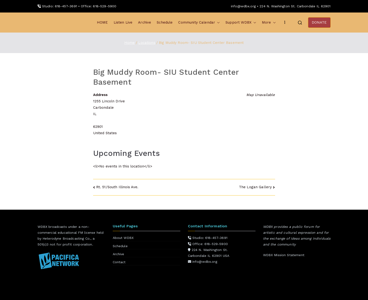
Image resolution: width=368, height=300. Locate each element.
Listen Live (123, 22)
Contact (119, 262)
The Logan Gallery (255, 187)
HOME (102, 22)
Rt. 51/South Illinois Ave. (117, 187)
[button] (217, 22)
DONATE (319, 22)
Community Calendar (199, 22)
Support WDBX (240, 22)
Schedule (165, 22)
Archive (144, 22)
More (269, 22)
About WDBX (123, 238)
